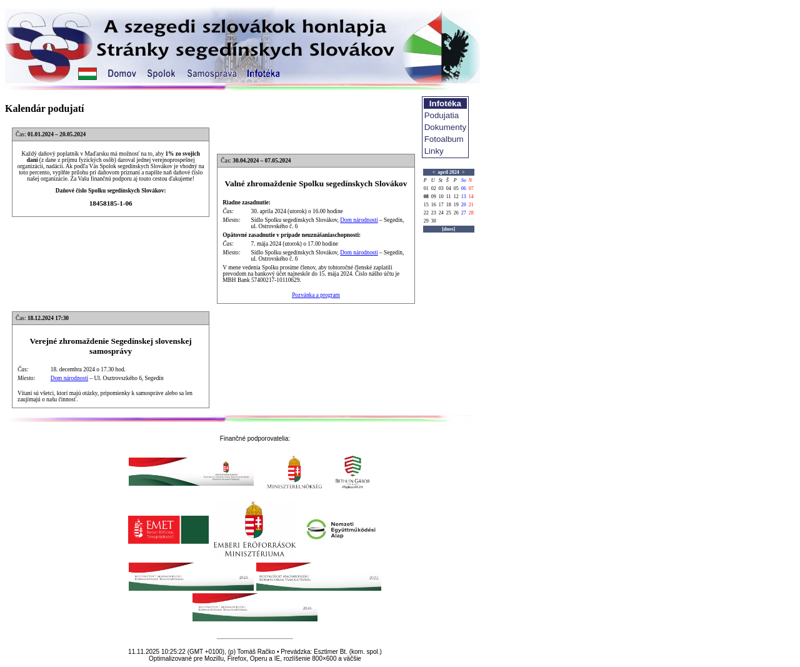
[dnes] (448, 229)
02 (433, 188)
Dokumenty (445, 127)
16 (433, 205)
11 (448, 196)
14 (471, 196)
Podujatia (441, 115)
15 (426, 205)
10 (441, 196)
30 (433, 221)
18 (448, 205)
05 (456, 188)
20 (463, 205)
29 (426, 221)
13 (463, 196)
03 (441, 188)
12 (456, 196)
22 (426, 213)
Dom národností (359, 220)
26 (456, 213)
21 (471, 205)
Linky (434, 151)
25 (448, 213)
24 (441, 213)
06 (463, 188)
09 (433, 196)
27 (463, 213)
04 (448, 188)
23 (433, 213)
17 (441, 205)
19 (456, 205)
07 (471, 188)
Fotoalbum (444, 139)
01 (426, 188)
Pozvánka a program (316, 295)
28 (471, 213)
